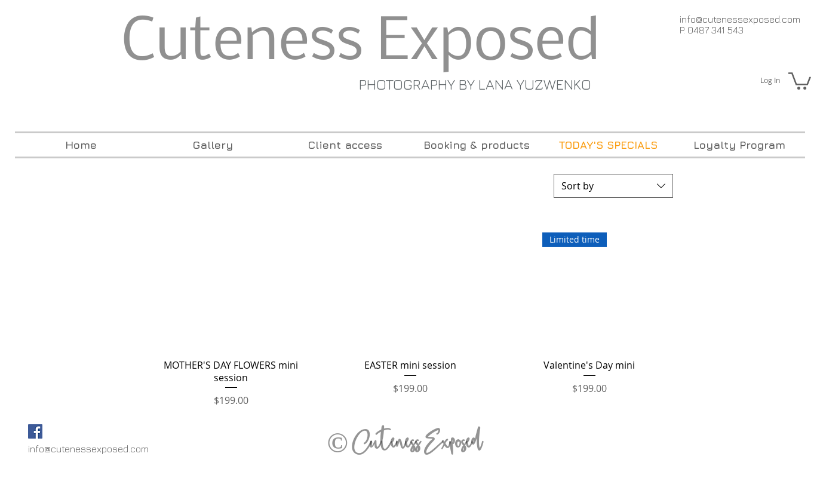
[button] (799, 80)
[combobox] (613, 186)
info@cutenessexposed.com (740, 19)
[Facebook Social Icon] (35, 431)
